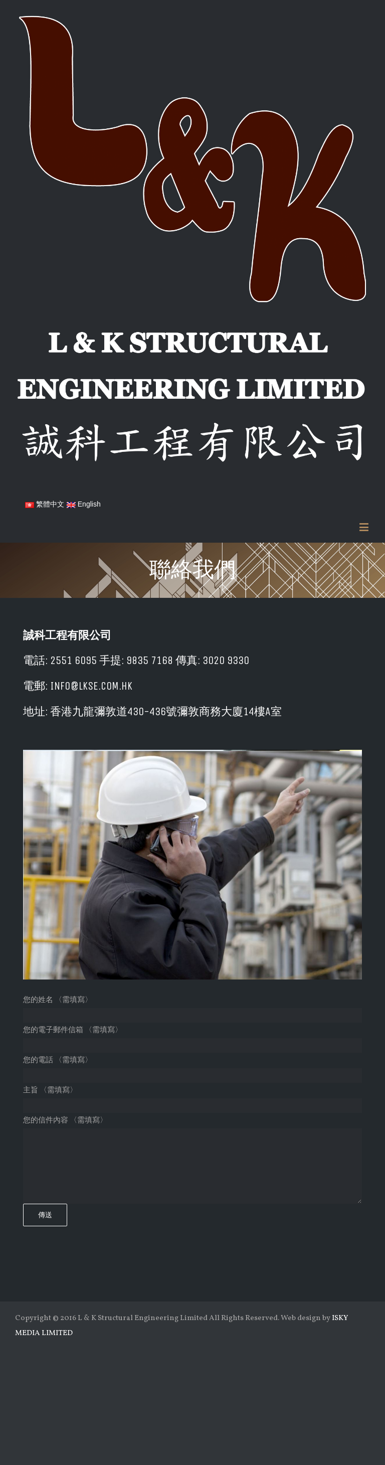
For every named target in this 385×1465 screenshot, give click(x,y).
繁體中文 (44, 504)
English (84, 504)
